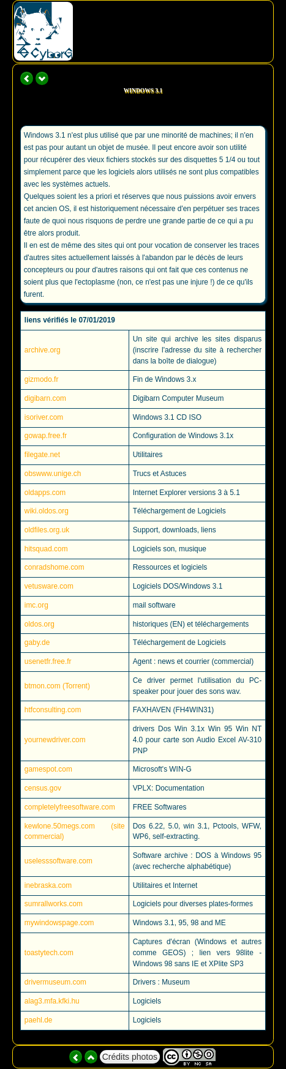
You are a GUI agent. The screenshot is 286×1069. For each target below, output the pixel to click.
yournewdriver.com (55, 740)
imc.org (36, 605)
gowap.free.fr (45, 435)
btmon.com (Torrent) (57, 686)
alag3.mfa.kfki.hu (52, 1001)
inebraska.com (48, 885)
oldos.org (39, 624)
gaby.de (37, 642)
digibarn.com (45, 398)
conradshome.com (54, 567)
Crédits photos (129, 1057)
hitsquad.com (46, 549)
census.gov (42, 788)
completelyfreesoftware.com (69, 807)
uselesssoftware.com (58, 861)
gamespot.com (48, 769)
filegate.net (42, 454)
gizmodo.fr (41, 379)
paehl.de (38, 1020)
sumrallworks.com (53, 904)
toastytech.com (48, 952)
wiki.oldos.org (46, 511)
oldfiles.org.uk (46, 530)
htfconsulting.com (52, 710)
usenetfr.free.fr (48, 661)
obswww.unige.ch (52, 473)
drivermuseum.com (55, 982)
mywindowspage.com (59, 922)
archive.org (42, 350)
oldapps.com (45, 492)
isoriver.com (43, 417)
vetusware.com (48, 586)
